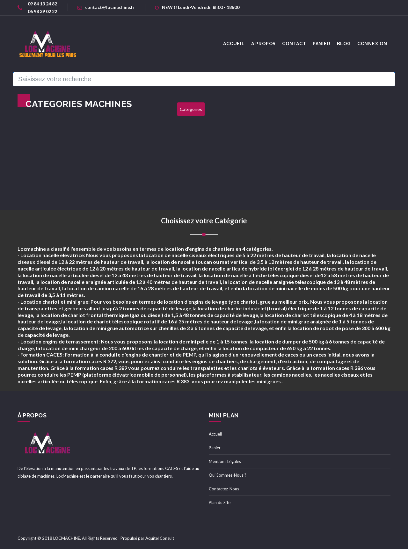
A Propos (263, 43)
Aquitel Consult (159, 538)
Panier (322, 43)
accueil (234, 43)
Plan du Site (219, 502)
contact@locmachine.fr (106, 7)
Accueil (215, 434)
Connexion (372, 43)
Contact (294, 43)
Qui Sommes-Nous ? (227, 475)
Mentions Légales (225, 461)
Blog (344, 43)
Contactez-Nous (224, 488)
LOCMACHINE (66, 538)
